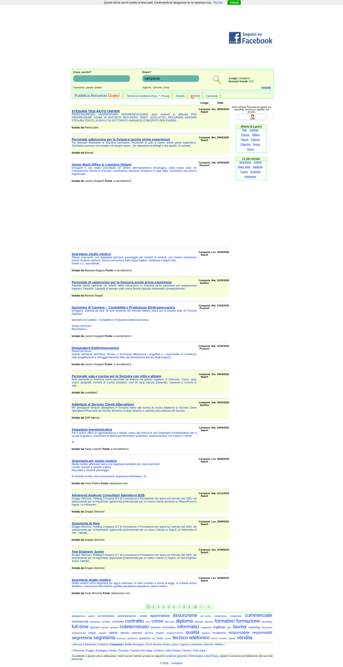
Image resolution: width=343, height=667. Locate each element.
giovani (105, 627)
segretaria (82, 637)
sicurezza (121, 638)
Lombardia (196, 644)
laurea (239, 626)
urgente (232, 638)
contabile (106, 622)
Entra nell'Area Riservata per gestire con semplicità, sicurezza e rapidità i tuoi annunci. (251, 109)
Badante (258, 167)
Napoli (244, 139)
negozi (92, 632)
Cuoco (244, 171)
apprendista (160, 616)
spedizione (132, 638)
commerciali (80, 621)
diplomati (198, 622)
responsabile (239, 632)
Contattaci (177, 663)
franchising (267, 622)
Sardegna (101, 650)
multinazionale (79, 633)
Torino (250, 149)
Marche (209, 644)
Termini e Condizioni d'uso (142, 96)
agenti (91, 616)
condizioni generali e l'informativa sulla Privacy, (192, 656)
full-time (80, 626)
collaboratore (220, 616)
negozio (102, 633)
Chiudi (234, 2)
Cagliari (254, 130)
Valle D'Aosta (173, 650)
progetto (160, 633)
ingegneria (206, 627)
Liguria (184, 644)
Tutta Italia (199, 650)
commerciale (258, 615)
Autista (258, 162)
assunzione (185, 615)
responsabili (262, 632)
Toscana (123, 650)
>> (208, 607)
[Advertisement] (150, 37)
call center (205, 616)
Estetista (255, 171)
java (229, 627)
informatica (169, 627)
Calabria (103, 644)
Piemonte (78, 650)
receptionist (219, 632)
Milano (256, 134)
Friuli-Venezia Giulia (158, 644)
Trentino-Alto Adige (141, 650)
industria (156, 627)
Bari (244, 130)
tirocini (214, 638)
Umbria (158, 650)
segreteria (104, 637)
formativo (225, 621)
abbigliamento (78, 616)
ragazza (206, 633)
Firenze (245, 134)
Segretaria (245, 162)
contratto (134, 621)
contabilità (118, 621)
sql (153, 638)
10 (195, 607)
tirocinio (223, 638)
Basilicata (90, 644)
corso (157, 621)
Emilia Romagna (134, 644)
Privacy (165, 96)
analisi (143, 616)
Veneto (187, 650)
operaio (124, 632)
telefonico (199, 637)
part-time (149, 633)
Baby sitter (244, 167)
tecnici (168, 638)
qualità (192, 632)
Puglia (89, 650)
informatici (188, 626)
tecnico (180, 637)
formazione (248, 621)
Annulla (266, 87)
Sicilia (112, 650)
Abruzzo (77, 644)
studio (159, 638)
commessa (94, 622)
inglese (219, 627)
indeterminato (134, 626)
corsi (147, 622)
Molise (219, 644)
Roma (256, 144)
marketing (254, 627)
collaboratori (236, 616)
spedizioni (144, 638)
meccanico (267, 627)
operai (113, 632)
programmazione (175, 633)
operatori (137, 632)
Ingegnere (250, 176)
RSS (195, 96)
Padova (255, 139)
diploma (184, 621)
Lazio (175, 644)
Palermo (245, 144)
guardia (114, 627)
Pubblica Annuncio (97, 95)
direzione (209, 622)
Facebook (212, 96)
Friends (180, 96)
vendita (244, 637)
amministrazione (126, 616)
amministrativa (105, 616)
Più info (218, 2)
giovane (95, 627)
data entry (170, 622)
